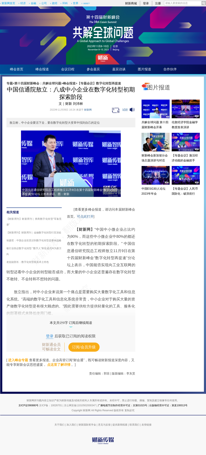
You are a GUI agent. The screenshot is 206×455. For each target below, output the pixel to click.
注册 (158, 3)
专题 (9, 83)
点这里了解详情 (58, 364)
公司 (44, 3)
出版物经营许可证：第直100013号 (168, 405)
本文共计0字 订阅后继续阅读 (71, 322)
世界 (75, 3)
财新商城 (131, 3)
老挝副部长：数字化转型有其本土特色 (27, 262)
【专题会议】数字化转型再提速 (99, 83)
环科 (65, 3)
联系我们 (134, 424)
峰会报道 (42, 69)
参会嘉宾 (93, 69)
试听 (125, 109)
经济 (23, 3)
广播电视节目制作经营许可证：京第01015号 (122, 405)
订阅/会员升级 (84, 347)
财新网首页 (8, 3)
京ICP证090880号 (28, 405)
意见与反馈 (104, 424)
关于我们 (59, 424)
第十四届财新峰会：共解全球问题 (37, 83)
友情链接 (147, 424)
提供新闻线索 (119, 424)
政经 (54, 3)
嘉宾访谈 (119, 69)
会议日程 (67, 69)
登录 (146, 3)
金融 (33, 3)
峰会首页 (16, 69)
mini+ (86, 3)
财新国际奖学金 (87, 424)
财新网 (88, 109)
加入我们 (71, 424)
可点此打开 (85, 216)
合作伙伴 (170, 69)
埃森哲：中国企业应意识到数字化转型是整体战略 (33, 240)
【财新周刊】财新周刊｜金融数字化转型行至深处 (33, 232)
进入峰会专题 (18, 360)
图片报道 (144, 69)
